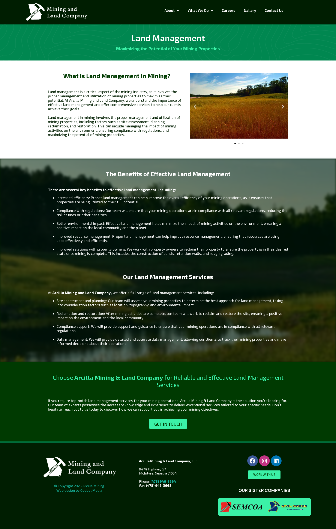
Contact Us (274, 10)
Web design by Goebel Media (79, 490)
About (172, 10)
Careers (228, 10)
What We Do (200, 10)
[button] (195, 106)
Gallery (250, 10)
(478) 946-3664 (163, 481)
